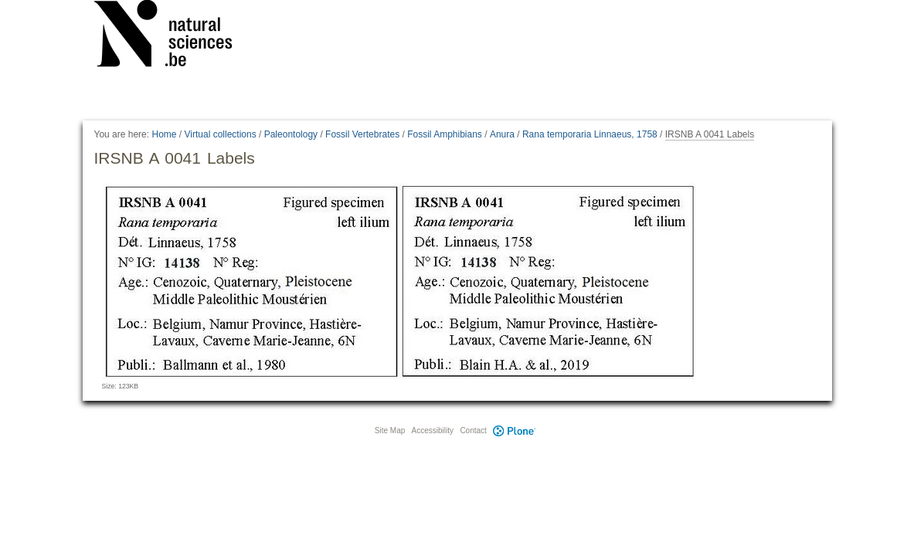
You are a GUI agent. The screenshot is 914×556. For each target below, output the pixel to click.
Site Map (390, 430)
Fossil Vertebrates (362, 134)
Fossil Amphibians (444, 134)
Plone (515, 430)
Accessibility (433, 430)
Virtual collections (221, 134)
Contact (473, 430)
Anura (502, 134)
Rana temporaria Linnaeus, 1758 (589, 134)
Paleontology (291, 134)
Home (163, 134)
